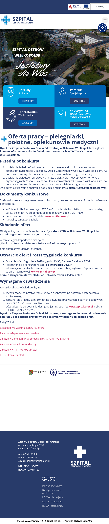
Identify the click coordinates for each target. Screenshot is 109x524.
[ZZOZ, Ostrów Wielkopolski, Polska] (54, 405)
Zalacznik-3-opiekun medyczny (18, 344)
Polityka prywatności (52, 485)
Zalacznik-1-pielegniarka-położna (19, 333)
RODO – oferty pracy (52, 505)
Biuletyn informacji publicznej (51, 492)
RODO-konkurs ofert (12, 355)
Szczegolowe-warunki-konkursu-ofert (22, 327)
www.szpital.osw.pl (57, 216)
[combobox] (99, 6)
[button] (105, 20)
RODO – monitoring (52, 501)
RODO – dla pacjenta (52, 497)
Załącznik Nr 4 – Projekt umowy (18, 349)
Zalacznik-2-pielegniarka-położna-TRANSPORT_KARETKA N (34, 338)
